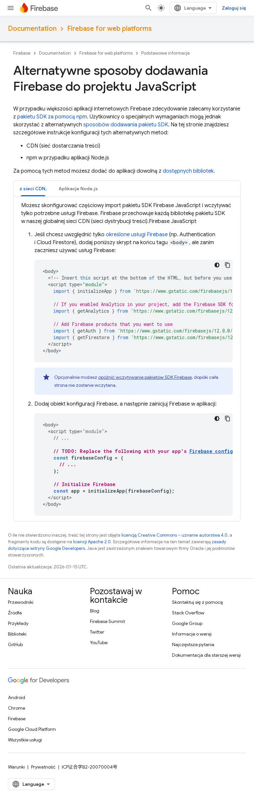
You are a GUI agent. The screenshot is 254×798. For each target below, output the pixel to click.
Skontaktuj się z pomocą (197, 602)
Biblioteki (17, 634)
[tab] (33, 188)
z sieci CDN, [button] (33, 189)
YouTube (98, 642)
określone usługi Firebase (137, 234)
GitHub (15, 644)
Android (16, 697)
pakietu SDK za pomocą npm (52, 116)
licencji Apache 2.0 (92, 542)
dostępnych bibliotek (188, 171)
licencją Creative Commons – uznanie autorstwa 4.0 (174, 535)
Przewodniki (20, 602)
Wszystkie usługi (25, 740)
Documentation (32, 28)
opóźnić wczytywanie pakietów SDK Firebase (145, 377)
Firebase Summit (107, 621)
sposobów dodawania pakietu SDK (125, 124)
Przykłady (18, 623)
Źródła (15, 613)
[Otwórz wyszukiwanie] (148, 8)
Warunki (16, 767)
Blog (94, 611)
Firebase (21, 53)
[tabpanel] (127, 358)
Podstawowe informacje (165, 53)
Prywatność (43, 767)
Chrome (16, 708)
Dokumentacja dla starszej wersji (206, 655)
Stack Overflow (188, 613)
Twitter (97, 632)
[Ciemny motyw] (217, 265)
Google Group (187, 623)
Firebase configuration (221, 451)
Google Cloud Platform (32, 729)
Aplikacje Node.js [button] (78, 189)
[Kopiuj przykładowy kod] (227, 265)
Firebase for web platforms (109, 28)
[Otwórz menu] (10, 8)
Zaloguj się (234, 8)
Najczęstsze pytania (193, 644)
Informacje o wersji (192, 634)
